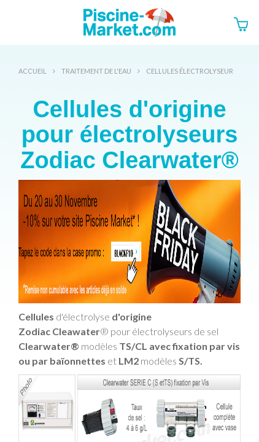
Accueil (32, 71)
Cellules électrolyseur (189, 71)
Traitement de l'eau (96, 71)
